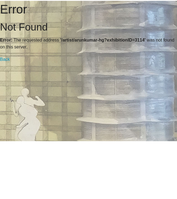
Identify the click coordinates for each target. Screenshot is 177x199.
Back (5, 59)
